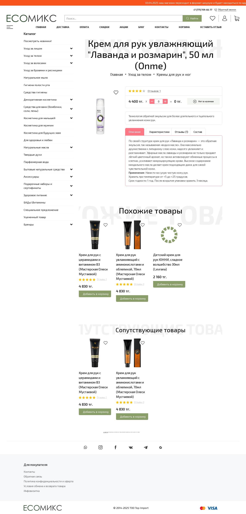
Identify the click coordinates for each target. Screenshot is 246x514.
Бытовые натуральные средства (44, 169)
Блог (141, 27)
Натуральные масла (36, 147)
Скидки (104, 27)
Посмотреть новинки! (38, 41)
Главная (41, 27)
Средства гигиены (35, 92)
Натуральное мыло (36, 77)
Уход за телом (139, 74)
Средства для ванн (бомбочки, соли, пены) (43, 108)
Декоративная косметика (40, 99)
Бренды (29, 224)
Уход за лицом (33, 48)
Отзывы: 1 (102, 279)
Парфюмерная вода (36, 161)
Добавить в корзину (96, 293)
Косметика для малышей (39, 118)
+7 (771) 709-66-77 (202, 9)
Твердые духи (33, 154)
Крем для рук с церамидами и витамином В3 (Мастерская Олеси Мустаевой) (93, 264)
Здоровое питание (35, 195)
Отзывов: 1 (154, 90)
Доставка (62, 27)
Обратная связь (33, 476)
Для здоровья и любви (38, 140)
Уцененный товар (35, 217)
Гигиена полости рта (37, 84)
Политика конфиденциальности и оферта (48, 481)
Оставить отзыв (210, 27)
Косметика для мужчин (38, 125)
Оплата (84, 27)
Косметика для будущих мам (42, 132)
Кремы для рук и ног (174, 74)
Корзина (184, 27)
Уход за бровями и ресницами (43, 70)
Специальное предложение (41, 209)
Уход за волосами (35, 62)
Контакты (161, 27)
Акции (124, 27)
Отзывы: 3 (139, 284)
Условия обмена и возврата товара (44, 486)
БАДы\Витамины (34, 202)
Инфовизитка (32, 490)
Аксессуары (31, 176)
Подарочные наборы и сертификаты (38, 185)
